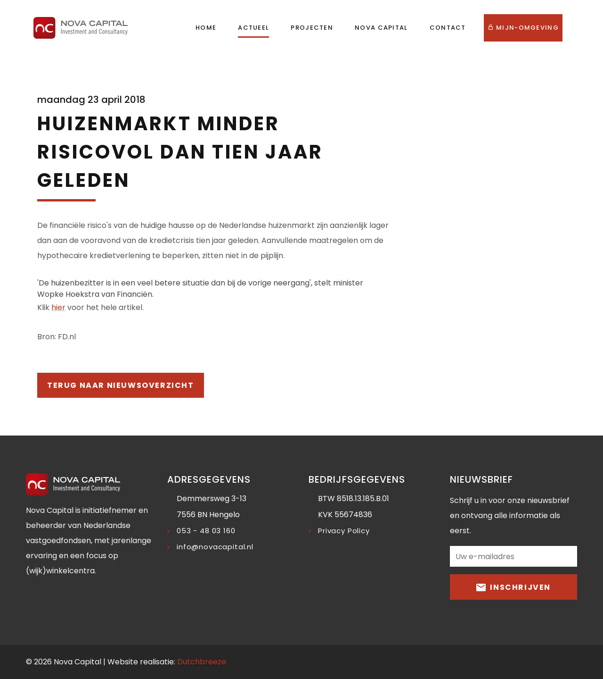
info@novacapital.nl (215, 547)
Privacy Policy (344, 531)
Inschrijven (513, 587)
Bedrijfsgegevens (357, 479)
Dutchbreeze (201, 661)
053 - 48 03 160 (206, 531)
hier (58, 307)
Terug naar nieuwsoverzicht (120, 385)
